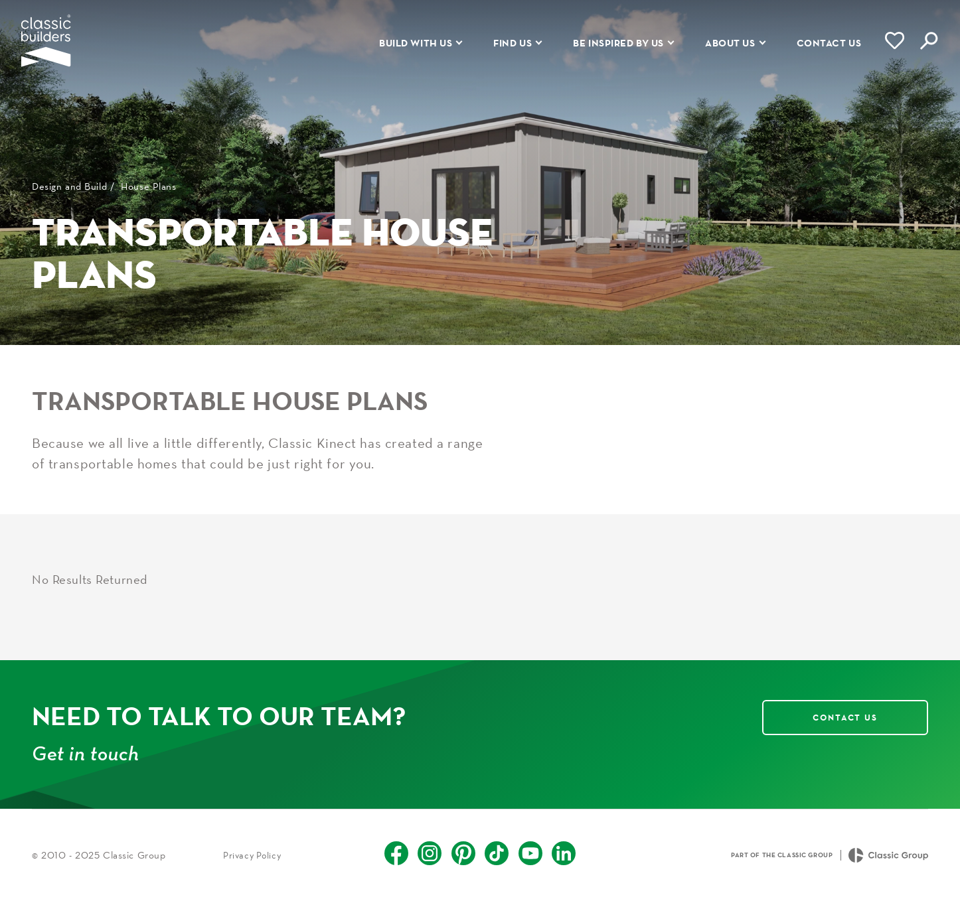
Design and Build (69, 186)
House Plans (148, 186)
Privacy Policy (252, 855)
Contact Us (845, 717)
